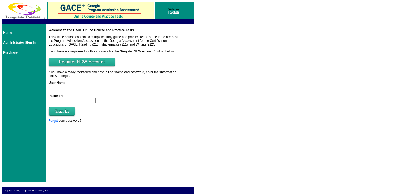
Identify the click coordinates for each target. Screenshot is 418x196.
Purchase (10, 52)
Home (7, 33)
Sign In (174, 12)
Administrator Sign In (19, 42)
